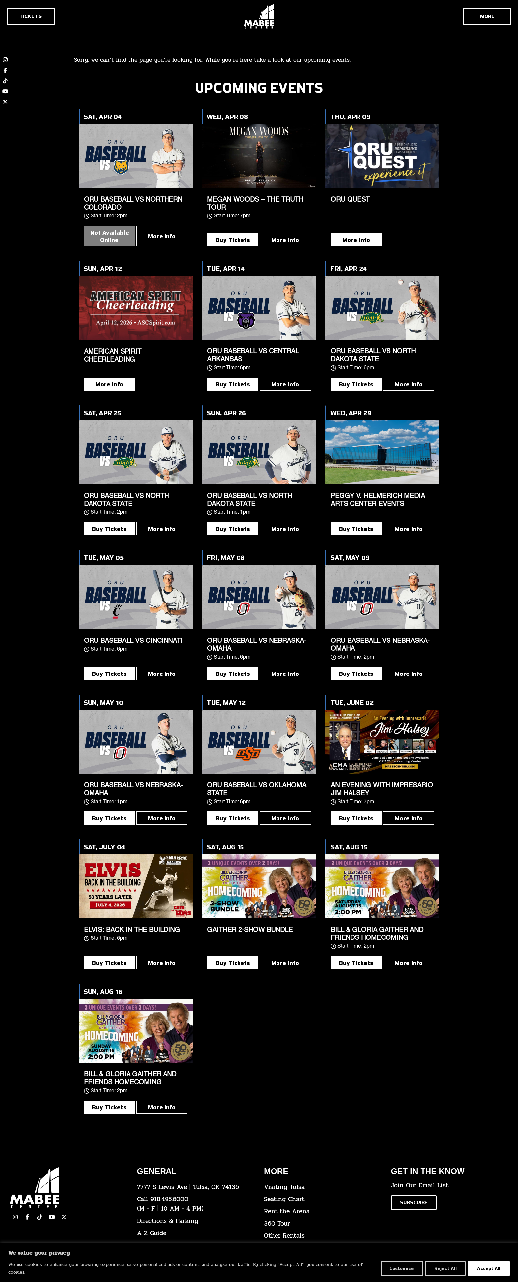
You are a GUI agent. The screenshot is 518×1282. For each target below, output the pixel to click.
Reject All (443, 1268)
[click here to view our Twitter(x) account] (64, 1217)
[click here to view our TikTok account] (5, 81)
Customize (396, 1268)
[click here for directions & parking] (195, 1221)
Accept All (488, 1268)
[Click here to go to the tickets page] (31, 16)
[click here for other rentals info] (322, 1236)
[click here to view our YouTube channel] (5, 91)
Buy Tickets (233, 239)
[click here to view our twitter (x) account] (5, 102)
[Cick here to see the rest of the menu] (487, 16)
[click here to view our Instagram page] (15, 1217)
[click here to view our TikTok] (39, 1217)
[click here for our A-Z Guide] (195, 1233)
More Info (162, 236)
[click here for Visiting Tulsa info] (322, 1187)
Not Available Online (109, 236)
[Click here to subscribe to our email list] (414, 1202)
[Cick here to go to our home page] (68, 1187)
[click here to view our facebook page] (27, 1217)
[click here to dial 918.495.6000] (195, 1204)
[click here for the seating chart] (322, 1199)
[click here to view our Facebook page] (5, 70)
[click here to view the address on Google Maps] (195, 1187)
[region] (259, 1262)
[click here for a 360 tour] (322, 1224)
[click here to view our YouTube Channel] (52, 1217)
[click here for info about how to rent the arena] (322, 1211)
